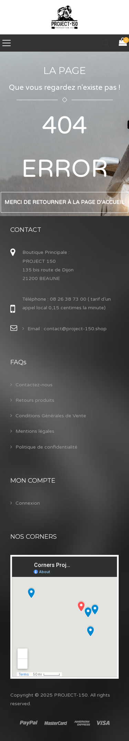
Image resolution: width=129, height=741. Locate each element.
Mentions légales (34, 431)
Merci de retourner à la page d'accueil (64, 202)
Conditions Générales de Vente (50, 416)
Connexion (27, 503)
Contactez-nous (34, 385)
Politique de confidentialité (46, 447)
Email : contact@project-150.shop (67, 329)
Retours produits (34, 400)
